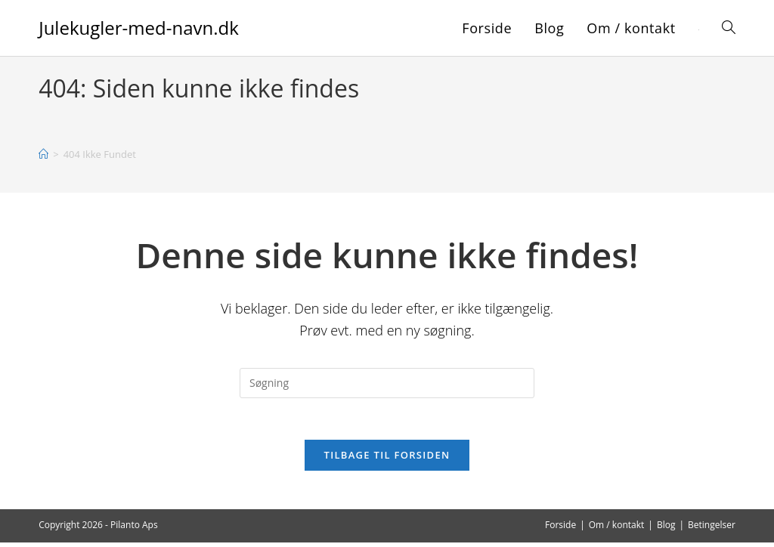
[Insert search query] (387, 383)
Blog (666, 529)
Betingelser (711, 529)
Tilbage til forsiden (387, 459)
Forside (560, 529)
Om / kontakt (617, 529)
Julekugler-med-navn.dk (139, 27)
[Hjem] (43, 154)
